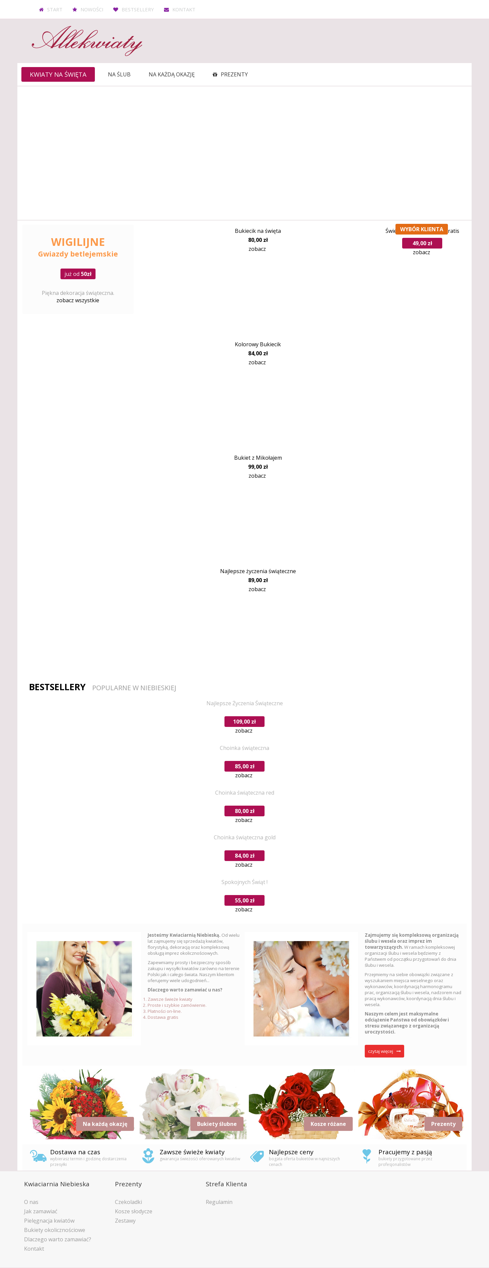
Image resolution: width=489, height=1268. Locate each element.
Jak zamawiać (40, 1211)
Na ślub (119, 74)
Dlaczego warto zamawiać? (57, 1239)
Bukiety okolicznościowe (54, 1230)
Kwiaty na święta (58, 74)
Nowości (91, 9)
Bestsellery (138, 9)
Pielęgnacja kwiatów (49, 1220)
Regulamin (219, 1202)
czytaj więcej (380, 1051)
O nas (31, 1202)
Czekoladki (128, 1202)
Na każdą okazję (172, 74)
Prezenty (234, 74)
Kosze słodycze (133, 1211)
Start (54, 9)
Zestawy (125, 1220)
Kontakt (183, 9)
